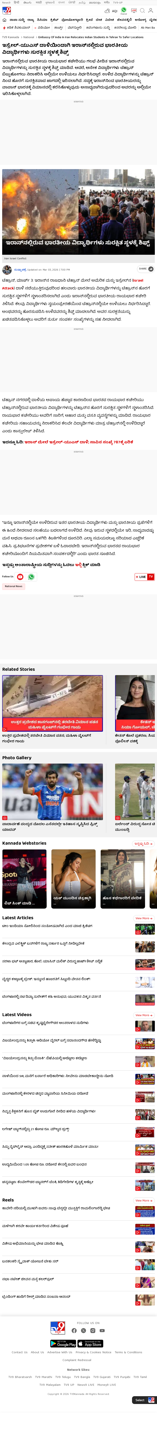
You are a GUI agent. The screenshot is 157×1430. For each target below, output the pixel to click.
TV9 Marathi (43, 1377)
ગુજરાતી (50, 2)
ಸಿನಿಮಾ (42, 20)
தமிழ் (82, 2)
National (28, 37)
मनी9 (107, 2)
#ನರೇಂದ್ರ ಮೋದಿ (125, 28)
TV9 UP (69, 1385)
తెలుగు (27, 2)
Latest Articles (17, 918)
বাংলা (61, 2)
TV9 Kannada (10, 37)
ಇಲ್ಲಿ (78, 565)
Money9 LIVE (106, 1385)
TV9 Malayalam (50, 1385)
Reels (8, 1200)
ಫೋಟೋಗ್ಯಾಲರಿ (72, 20)
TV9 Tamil (140, 1377)
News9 (6, 2)
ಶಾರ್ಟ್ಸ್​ (58, 28)
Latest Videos (17, 1015)
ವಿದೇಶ (109, 20)
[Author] (7, 270)
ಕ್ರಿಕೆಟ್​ (54, 20)
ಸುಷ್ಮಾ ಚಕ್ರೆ (20, 270)
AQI (114, 11)
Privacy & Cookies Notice (93, 1352)
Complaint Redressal (77, 1360)
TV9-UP (118, 2)
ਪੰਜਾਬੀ (71, 2)
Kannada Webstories (24, 843)
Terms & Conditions (128, 1352)
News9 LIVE (85, 1385)
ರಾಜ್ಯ (30, 20)
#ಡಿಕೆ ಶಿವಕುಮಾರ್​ (18, 28)
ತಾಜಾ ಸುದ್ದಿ (17, 20)
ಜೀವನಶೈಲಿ (124, 20)
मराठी (39, 2)
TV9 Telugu (63, 1377)
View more (144, 918)
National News (13, 586)
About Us (37, 1352)
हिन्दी (17, 2)
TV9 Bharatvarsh (20, 1377)
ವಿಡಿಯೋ (44, 28)
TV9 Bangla (82, 1377)
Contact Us (20, 1352)
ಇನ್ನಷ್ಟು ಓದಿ (143, 844)
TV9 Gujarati (102, 1377)
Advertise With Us (59, 1352)
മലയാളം (95, 2)
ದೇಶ (99, 20)
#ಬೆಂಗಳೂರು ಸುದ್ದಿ (98, 28)
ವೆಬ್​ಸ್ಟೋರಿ (75, 28)
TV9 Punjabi (122, 1377)
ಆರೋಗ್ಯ (140, 20)
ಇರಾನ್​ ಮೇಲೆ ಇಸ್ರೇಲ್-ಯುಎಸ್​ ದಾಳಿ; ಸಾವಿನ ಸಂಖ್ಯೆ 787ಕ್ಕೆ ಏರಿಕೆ (78, 442)
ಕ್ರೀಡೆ (89, 20)
